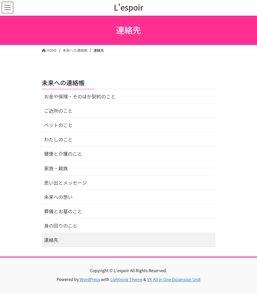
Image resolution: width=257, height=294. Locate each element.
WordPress (90, 279)
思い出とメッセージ (65, 182)
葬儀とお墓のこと (63, 211)
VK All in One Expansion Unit (173, 279)
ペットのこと (58, 125)
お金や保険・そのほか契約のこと (80, 96)
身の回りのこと (61, 225)
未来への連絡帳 (63, 82)
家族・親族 (56, 168)
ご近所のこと (58, 110)
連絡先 (51, 239)
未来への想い (58, 197)
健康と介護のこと (63, 153)
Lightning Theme (126, 279)
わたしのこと (58, 139)
